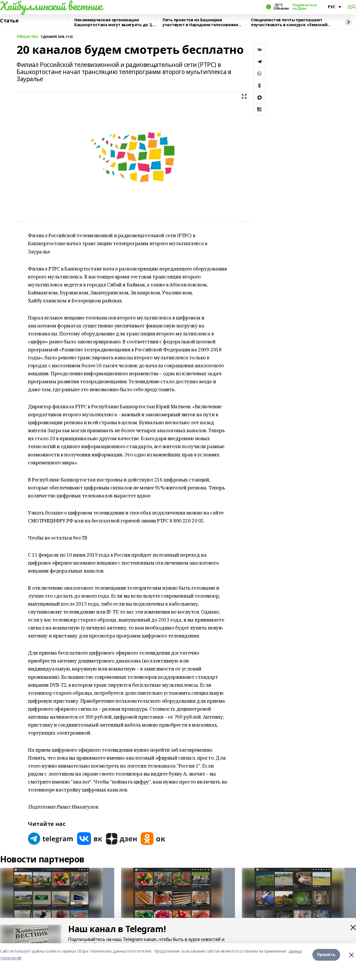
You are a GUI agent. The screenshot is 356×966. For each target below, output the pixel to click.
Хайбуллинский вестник (51, 6)
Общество (27, 36)
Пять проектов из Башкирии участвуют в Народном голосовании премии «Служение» (200, 22)
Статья (9, 21)
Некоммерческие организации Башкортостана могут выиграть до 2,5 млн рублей (114, 22)
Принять (326, 954)
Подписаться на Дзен (304, 6)
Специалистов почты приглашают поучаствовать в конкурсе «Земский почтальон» (289, 22)
